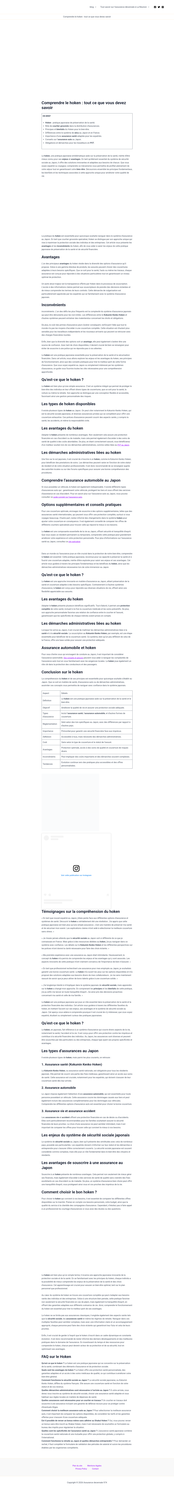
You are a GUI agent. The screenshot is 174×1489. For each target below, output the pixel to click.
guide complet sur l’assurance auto (69, 497)
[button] (95, 7)
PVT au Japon (124, 445)
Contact (87, 1468)
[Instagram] (163, 7)
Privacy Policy (101, 1465)
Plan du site (70, 1465)
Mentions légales (85, 1465)
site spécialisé (74, 541)
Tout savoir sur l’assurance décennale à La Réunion (124, 7)
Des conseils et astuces (74, 658)
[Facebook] (155, 7)
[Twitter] (159, 7)
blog (93, 7)
